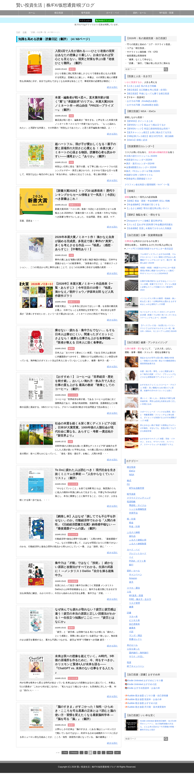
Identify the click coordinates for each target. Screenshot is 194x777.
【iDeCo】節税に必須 (136, 140)
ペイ (131, 557)
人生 (129, 591)
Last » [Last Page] (117, 756)
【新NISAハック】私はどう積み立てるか (146, 125)
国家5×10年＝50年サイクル (139, 175)
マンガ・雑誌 (135, 635)
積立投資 (58, 13)
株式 (129, 480)
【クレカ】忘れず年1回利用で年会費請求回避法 (149, 224)
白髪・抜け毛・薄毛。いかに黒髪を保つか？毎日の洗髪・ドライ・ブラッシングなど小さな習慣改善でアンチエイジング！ (158, 374)
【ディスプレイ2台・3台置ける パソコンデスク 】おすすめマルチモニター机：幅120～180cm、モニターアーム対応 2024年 (158, 328)
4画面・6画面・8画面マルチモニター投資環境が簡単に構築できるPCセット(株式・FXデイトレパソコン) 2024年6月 (158, 271)
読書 (129, 612)
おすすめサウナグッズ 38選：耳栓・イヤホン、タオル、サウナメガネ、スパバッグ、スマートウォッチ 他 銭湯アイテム (157, 442)
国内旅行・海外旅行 (138, 652)
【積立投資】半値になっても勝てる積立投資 (147, 93)
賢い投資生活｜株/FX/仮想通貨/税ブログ (55, 5)
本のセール (132, 645)
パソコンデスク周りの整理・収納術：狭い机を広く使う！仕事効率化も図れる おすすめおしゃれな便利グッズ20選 (158, 301)
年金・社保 (134, 526)
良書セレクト (75, 209)
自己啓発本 (73, 585)
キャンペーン (135, 574)
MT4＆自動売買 (136, 488)
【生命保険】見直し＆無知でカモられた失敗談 (148, 228)
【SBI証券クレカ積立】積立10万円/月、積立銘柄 (150, 136)
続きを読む (112, 87)
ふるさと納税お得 (137, 540)
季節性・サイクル (137, 505)
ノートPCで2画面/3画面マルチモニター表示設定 (149, 249)
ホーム (32, 13)
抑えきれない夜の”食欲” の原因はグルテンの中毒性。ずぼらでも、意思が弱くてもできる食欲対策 (158, 428)
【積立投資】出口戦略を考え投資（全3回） (147, 90)
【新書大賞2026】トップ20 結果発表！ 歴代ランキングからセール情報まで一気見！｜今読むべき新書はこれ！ (85, 199)
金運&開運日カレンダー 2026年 (141, 167)
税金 (131, 522)
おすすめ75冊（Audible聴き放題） (143, 105)
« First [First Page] (65, 756)
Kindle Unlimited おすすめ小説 (142, 684)
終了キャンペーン (135, 666)
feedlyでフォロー (104, 20)
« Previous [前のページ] (73, 756)
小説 (71, 116)
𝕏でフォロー (85, 20)
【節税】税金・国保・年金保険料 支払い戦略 (148, 201)
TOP (18, 32)
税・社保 (131, 519)
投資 (129, 662)
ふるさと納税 (133, 532)
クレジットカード (137, 553)
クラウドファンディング (139, 498)
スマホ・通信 (133, 588)
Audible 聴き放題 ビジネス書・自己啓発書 (147, 695)
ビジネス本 (73, 399)
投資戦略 (131, 501)
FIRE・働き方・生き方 (140, 599)
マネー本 (133, 616)
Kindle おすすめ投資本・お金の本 (143, 688)
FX (128, 484)
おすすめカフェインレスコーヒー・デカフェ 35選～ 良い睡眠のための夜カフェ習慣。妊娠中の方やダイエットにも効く (158, 388)
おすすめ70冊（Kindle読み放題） (143, 101)
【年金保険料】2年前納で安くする (143, 204)
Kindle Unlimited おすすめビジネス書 (145, 680)
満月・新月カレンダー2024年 (140, 163)
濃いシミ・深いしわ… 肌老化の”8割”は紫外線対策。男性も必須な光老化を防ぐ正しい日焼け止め (158, 401)
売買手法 (133, 513)
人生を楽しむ (133, 649)
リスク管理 (134, 603)
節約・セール (139, 13)
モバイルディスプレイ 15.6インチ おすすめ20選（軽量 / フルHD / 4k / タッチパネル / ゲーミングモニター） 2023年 (158, 315)
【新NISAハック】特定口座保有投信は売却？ (148, 128)
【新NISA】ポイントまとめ (139, 121)
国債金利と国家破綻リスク (139, 179)
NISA (131, 474)
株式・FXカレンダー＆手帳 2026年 (143, 171)
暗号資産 (85, 13)
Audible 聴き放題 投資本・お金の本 (144, 699)
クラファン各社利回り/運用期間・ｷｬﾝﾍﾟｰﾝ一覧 (147, 184)
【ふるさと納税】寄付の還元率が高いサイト (147, 208)
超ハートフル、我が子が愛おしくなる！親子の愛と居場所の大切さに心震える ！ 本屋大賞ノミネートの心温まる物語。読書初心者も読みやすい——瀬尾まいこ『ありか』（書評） (85, 152)
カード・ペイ (112, 13)
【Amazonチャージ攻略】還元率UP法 (144, 220)
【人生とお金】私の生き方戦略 (141, 86)
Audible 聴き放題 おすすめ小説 (142, 703)
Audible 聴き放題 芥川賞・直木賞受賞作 (146, 707)
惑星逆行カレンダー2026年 (139, 160)
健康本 (72, 69)
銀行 (131, 564)
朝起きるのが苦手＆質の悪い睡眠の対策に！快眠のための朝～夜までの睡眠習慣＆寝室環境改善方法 (158, 361)
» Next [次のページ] (110, 756)
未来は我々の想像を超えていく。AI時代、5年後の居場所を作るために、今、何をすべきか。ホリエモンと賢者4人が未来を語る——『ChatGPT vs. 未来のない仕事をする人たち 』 (85, 668)
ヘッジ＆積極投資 (137, 509)
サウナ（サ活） (136, 656)
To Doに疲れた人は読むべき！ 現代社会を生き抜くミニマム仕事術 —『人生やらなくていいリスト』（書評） (85, 478)
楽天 (131, 582)
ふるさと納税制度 (137, 543)
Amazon (133, 578)
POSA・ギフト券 (137, 561)
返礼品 (132, 536)
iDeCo (132, 471)
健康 (131, 607)
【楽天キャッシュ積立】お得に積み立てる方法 (148, 132)
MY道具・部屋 (167, 13)
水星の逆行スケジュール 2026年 (141, 156)
